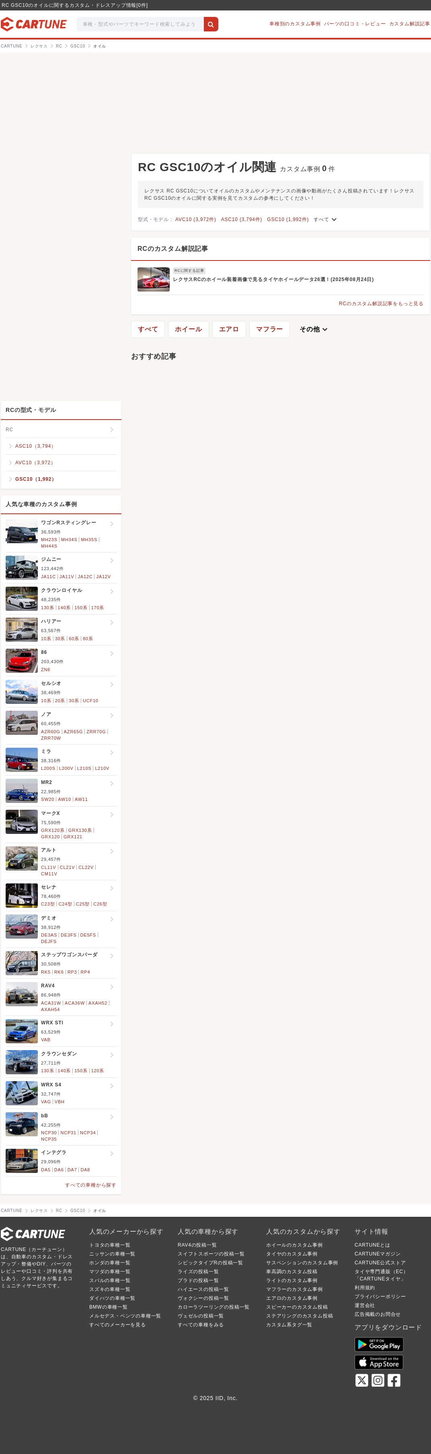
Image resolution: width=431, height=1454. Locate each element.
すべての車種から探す (91, 1185)
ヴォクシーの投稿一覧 (203, 1298)
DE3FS (68, 935)
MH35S (89, 539)
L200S (48, 768)
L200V (66, 768)
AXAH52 (97, 1003)
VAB (46, 1039)
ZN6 (45, 669)
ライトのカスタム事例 (292, 1280)
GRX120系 (53, 830)
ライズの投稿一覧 (198, 1271)
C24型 (65, 904)
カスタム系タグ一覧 (289, 1325)
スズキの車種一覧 (109, 1289)
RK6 (59, 972)
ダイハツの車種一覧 (112, 1298)
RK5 (46, 972)
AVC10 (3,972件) (195, 219)
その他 (314, 329)
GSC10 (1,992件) (288, 219)
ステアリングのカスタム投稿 (299, 1316)
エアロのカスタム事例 (292, 1298)
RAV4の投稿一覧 (197, 1245)
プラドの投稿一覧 (198, 1280)
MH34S (69, 539)
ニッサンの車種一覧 (112, 1254)
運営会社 (365, 1305)
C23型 (48, 904)
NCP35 (49, 1139)
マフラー (269, 329)
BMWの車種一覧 (108, 1307)
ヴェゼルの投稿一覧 (201, 1316)
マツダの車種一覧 (109, 1271)
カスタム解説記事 (409, 24)
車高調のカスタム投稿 (292, 1271)
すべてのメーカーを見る (117, 1325)
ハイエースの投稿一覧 (203, 1289)
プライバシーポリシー (380, 1296)
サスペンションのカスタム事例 (302, 1263)
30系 (60, 638)
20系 (60, 700)
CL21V (67, 867)
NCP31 (68, 1132)
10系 (46, 638)
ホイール (188, 329)
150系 (81, 607)
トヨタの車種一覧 (109, 1245)
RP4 (85, 972)
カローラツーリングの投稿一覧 (214, 1307)
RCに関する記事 (189, 271)
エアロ (229, 329)
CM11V (49, 873)
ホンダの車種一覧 (109, 1263)
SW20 (47, 799)
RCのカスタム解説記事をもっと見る (381, 303)
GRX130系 (80, 830)
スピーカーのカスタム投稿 (297, 1307)
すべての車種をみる (201, 1325)
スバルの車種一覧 (109, 1280)
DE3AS (49, 935)
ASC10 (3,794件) (242, 219)
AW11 (81, 799)
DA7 (72, 1169)
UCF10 (91, 700)
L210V (102, 768)
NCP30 (49, 1132)
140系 (64, 607)
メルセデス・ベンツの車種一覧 (125, 1316)
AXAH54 (50, 1009)
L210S (84, 768)
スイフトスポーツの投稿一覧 (211, 1254)
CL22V (86, 867)
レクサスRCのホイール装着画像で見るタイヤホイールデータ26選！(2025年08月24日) (273, 279)
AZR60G (50, 731)
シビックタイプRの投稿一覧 (210, 1263)
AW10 (64, 799)
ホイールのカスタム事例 (294, 1245)
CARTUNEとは (372, 1245)
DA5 (46, 1169)
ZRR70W (51, 738)
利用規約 (365, 1288)
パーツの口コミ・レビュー (355, 24)
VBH (60, 1101)
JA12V (103, 576)
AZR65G (73, 731)
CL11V (48, 867)
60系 (74, 638)
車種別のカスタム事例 (295, 24)
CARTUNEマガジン (378, 1254)
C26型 (100, 904)
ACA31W (51, 1003)
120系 (98, 1070)
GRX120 (50, 836)
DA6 (59, 1169)
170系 (98, 607)
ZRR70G (96, 731)
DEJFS (49, 941)
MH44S (49, 546)
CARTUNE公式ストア (380, 1263)
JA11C (48, 576)
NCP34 (88, 1132)
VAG (46, 1101)
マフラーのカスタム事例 (294, 1289)
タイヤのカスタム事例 (292, 1254)
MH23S (49, 539)
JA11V (67, 576)
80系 (88, 638)
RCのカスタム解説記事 (173, 248)
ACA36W (75, 1003)
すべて (326, 219)
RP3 (72, 972)
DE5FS (88, 935)
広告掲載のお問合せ (378, 1314)
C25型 (83, 904)
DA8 (85, 1169)
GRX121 (73, 836)
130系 (47, 607)
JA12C (85, 576)
